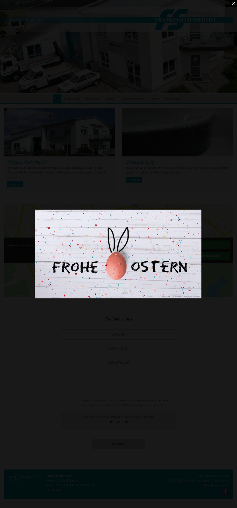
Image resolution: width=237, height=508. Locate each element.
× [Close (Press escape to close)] (234, 3)
